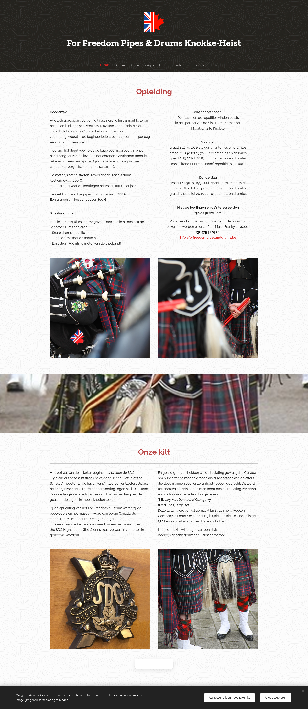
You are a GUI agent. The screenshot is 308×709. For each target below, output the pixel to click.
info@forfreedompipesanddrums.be (208, 237)
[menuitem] (90, 65)
